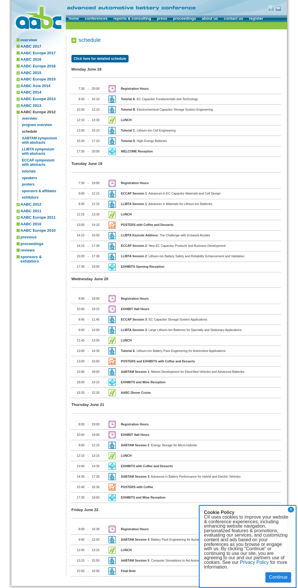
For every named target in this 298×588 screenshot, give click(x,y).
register (256, 18)
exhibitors (30, 197)
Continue (278, 577)
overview (29, 40)
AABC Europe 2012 (38, 112)
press (162, 18)
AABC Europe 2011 (38, 217)
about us (210, 18)
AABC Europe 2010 (38, 230)
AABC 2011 (31, 211)
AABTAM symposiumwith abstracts (39, 140)
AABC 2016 (31, 59)
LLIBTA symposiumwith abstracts (38, 151)
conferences (96, 18)
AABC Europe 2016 (38, 66)
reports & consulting (132, 18)
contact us (233, 18)
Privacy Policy (254, 562)
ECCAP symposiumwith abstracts (38, 162)
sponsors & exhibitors (31, 259)
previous (29, 237)
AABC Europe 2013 (38, 99)
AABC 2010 (31, 224)
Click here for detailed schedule (100, 59)
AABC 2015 (31, 73)
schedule (29, 132)
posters (28, 184)
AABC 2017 (31, 46)
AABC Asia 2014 (35, 86)
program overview (37, 125)
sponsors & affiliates (39, 191)
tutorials (29, 171)
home (74, 18)
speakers (29, 178)
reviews (28, 250)
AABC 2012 (31, 204)
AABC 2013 (31, 105)
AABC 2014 (31, 92)
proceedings (184, 18)
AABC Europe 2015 (38, 79)
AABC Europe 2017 (38, 53)
